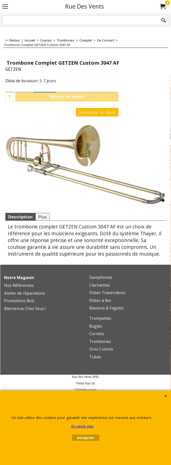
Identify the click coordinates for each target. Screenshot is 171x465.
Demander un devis (97, 112)
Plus (42, 217)
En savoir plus (82, 426)
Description (20, 217)
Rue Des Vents (84, 6)
